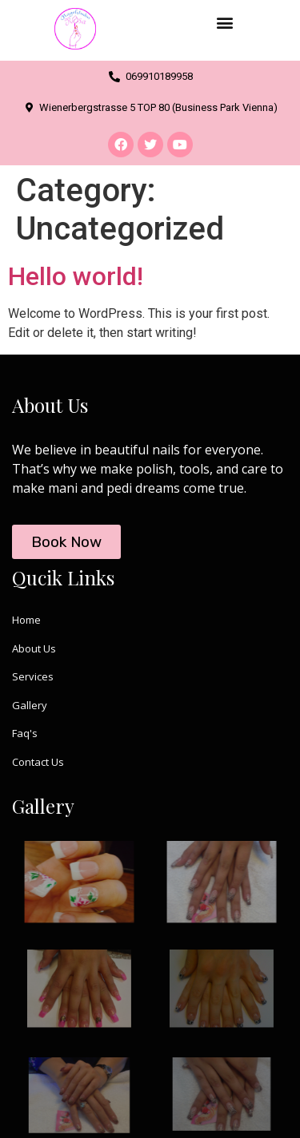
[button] (225, 22)
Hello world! (75, 276)
